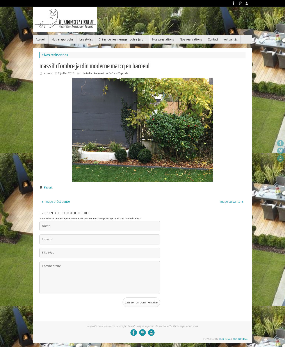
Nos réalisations (54, 55)
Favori (48, 187)
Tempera (224, 338)
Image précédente (55, 202)
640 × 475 (115, 73)
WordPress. (240, 338)
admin (48, 73)
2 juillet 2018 (66, 73)
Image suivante (231, 202)
